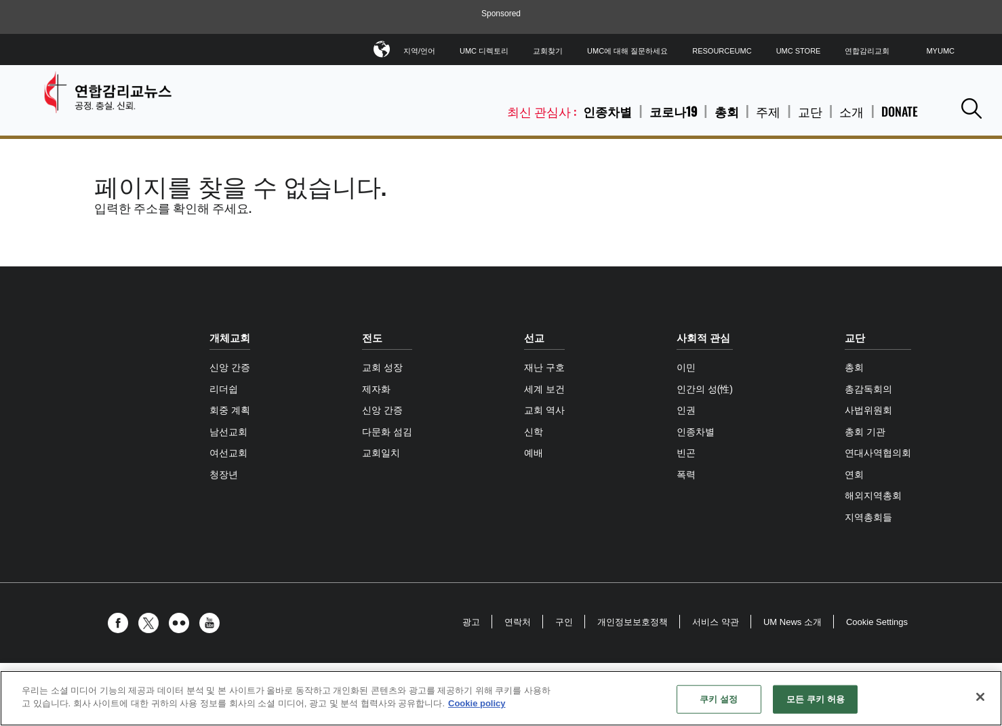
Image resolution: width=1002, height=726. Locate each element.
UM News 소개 (792, 622)
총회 (727, 111)
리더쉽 (223, 389)
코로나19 (673, 111)
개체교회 (229, 338)
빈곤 (686, 452)
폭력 (686, 474)
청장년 (223, 474)
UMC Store (798, 51)
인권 (686, 410)
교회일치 (381, 452)
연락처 (517, 622)
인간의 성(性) (705, 389)
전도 (372, 338)
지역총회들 (868, 517)
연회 (854, 474)
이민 (686, 367)
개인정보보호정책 (632, 622)
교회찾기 (548, 51)
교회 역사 (544, 410)
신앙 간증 (229, 367)
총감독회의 (868, 389)
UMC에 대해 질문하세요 (627, 51)
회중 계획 (229, 410)
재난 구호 (544, 367)
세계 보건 (544, 389)
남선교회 (228, 431)
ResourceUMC (721, 51)
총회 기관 (865, 431)
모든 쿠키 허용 (815, 699)
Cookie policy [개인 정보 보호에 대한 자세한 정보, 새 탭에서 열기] (477, 703)
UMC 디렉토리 (484, 51)
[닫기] (980, 697)
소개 (851, 111)
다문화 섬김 (387, 431)
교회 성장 (382, 367)
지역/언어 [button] (419, 48)
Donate (899, 111)
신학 (533, 431)
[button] (971, 108)
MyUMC (940, 51)
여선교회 (228, 452)
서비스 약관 (715, 622)
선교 (534, 338)
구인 (564, 622)
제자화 (376, 389)
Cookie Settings (877, 622)
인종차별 (607, 111)
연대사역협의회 (878, 452)
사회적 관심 (703, 338)
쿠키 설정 (719, 699)
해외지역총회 (873, 495)
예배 (533, 452)
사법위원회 (868, 410)
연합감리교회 (867, 51)
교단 (810, 111)
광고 (471, 622)
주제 (768, 111)
